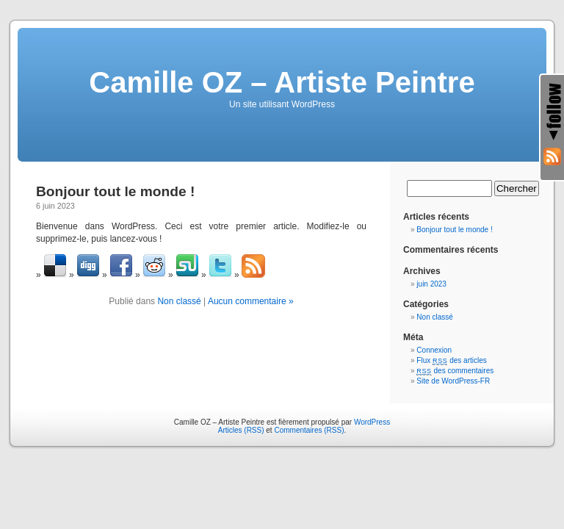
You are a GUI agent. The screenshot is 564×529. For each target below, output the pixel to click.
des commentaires (455, 371)
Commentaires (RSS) (309, 430)
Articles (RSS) (241, 430)
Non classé (178, 301)
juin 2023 (431, 284)
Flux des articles (451, 360)
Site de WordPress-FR (453, 381)
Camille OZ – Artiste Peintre (281, 82)
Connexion (434, 350)
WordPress (372, 422)
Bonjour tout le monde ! (115, 191)
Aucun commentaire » (251, 301)
